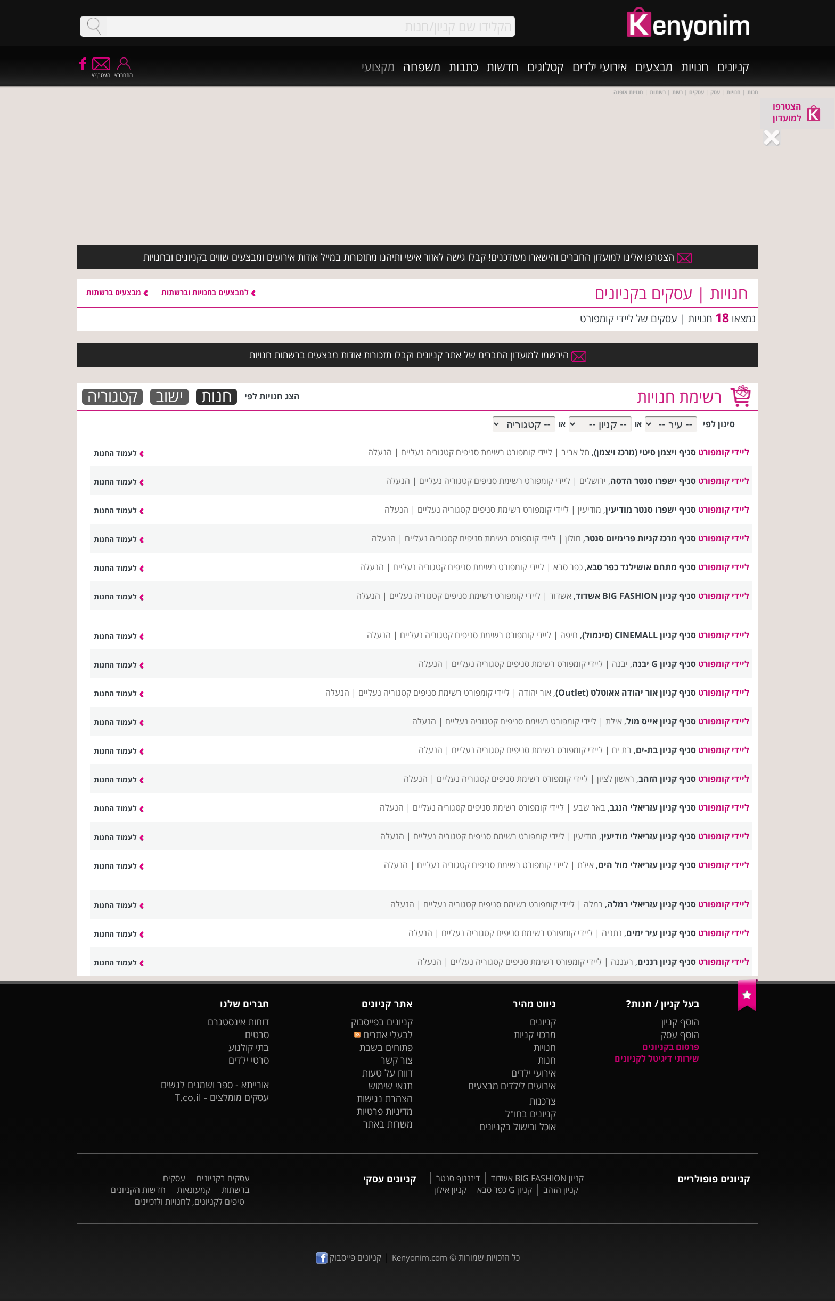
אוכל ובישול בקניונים (517, 1126)
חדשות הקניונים (138, 1190)
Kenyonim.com (419, 1257)
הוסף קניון (680, 1021)
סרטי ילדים (248, 1060)
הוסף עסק (680, 1034)
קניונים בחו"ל (530, 1113)
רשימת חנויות (679, 396)
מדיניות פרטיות (385, 1111)
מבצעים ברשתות (117, 292)
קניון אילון (450, 1190)
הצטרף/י (101, 71)
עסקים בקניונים (223, 1178)
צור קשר (397, 1060)
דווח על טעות (387, 1072)
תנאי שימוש (391, 1085)
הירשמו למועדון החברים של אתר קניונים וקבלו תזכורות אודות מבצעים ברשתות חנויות (417, 354)
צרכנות (542, 1101)
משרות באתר (388, 1123)
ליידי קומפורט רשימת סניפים (504, 452)
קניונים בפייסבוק (382, 1021)
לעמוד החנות (119, 453)
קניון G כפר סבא (504, 1190)
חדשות (503, 66)
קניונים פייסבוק (348, 1257)
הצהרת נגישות (385, 1098)
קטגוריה (112, 397)
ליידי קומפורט (723, 452)
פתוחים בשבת (386, 1047)
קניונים (733, 66)
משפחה (421, 66)
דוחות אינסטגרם (238, 1021)
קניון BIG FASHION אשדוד (537, 1178)
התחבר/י (123, 71)
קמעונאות (193, 1190)
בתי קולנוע (248, 1047)
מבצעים (654, 66)
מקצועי (378, 66)
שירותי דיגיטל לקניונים (657, 1058)
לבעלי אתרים (383, 1034)
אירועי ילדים (599, 66)
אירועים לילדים (528, 1085)
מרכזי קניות (535, 1034)
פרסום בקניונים (670, 1047)
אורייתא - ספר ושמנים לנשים (215, 1084)
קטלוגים (545, 66)
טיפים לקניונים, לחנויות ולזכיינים (189, 1201)
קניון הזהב (560, 1190)
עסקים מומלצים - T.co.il (222, 1097)
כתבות (463, 66)
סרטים (257, 1034)
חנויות (695, 66)
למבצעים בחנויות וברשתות (208, 292)
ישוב (169, 397)
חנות (216, 397)
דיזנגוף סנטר (458, 1178)
